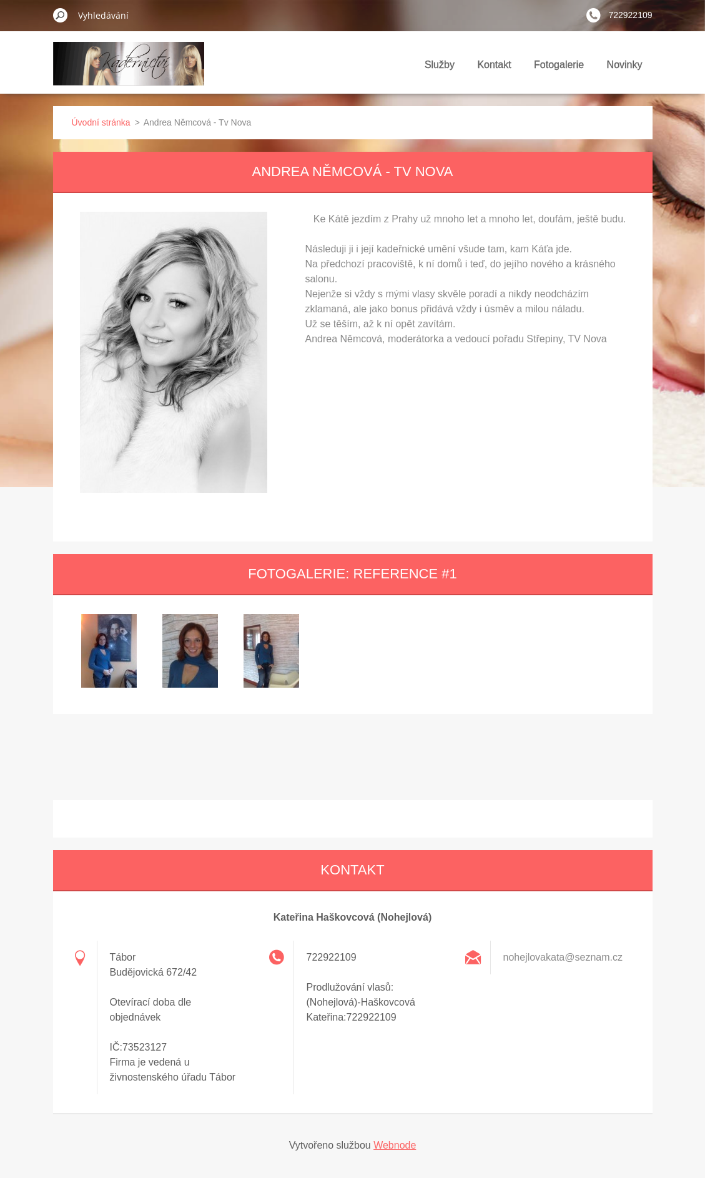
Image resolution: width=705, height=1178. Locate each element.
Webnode (394, 1145)
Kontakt (494, 64)
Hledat (60, 15)
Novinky (625, 64)
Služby (440, 64)
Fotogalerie (559, 64)
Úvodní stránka (101, 122)
